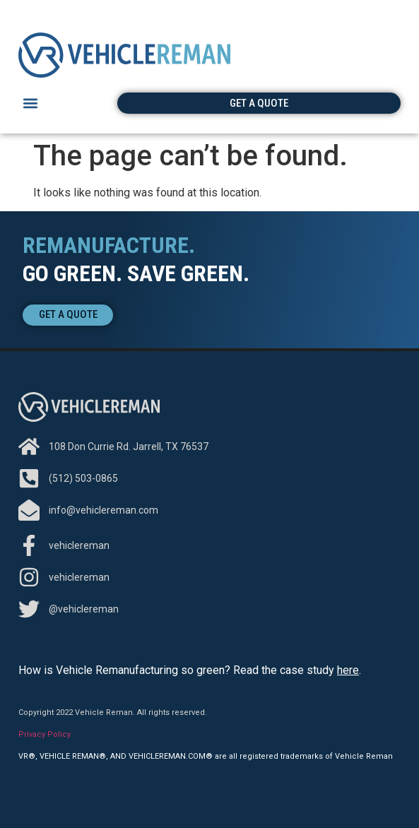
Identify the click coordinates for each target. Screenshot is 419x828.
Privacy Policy (44, 734)
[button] (30, 103)
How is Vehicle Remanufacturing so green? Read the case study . (189, 670)
